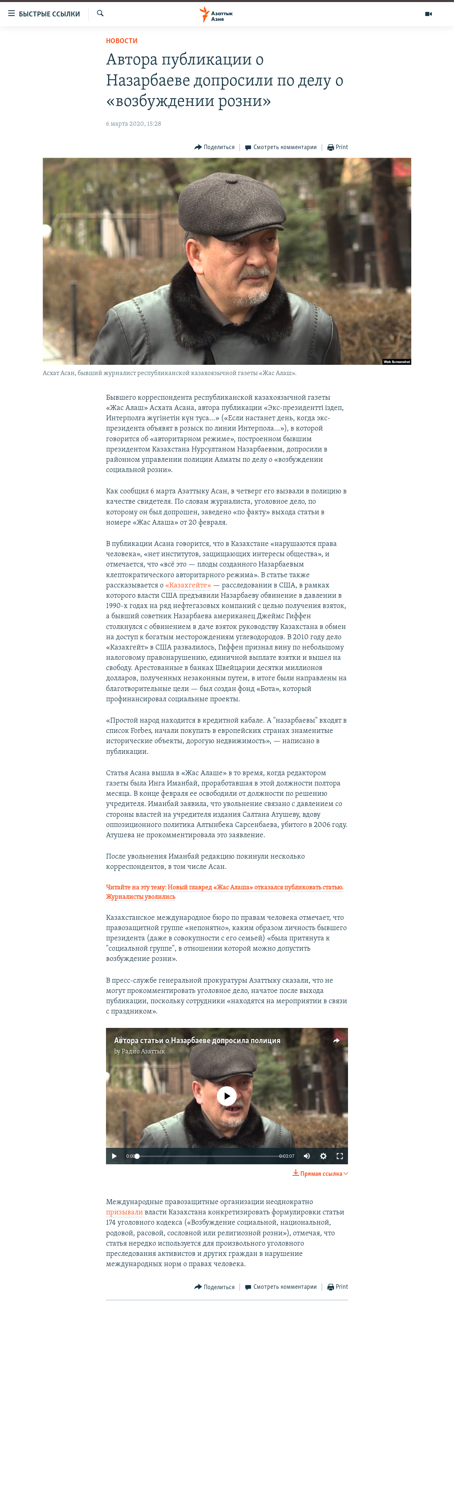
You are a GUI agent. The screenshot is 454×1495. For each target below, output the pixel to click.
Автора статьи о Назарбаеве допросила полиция (197, 1041)
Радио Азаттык (143, 1051)
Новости (122, 41)
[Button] (214, 147)
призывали (125, 1212)
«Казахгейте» (188, 586)
